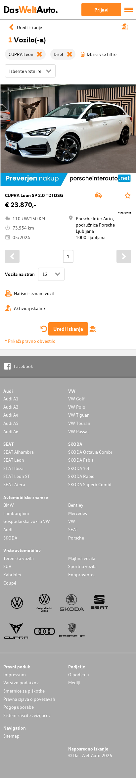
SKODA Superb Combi (89, 484)
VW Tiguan (79, 415)
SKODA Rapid (81, 476)
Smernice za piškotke (24, 691)
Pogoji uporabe (18, 707)
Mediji (74, 682)
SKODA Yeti (79, 468)
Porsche (76, 538)
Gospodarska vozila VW (26, 521)
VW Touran (79, 423)
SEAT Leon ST (16, 476)
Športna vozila (82, 566)
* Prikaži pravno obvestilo (30, 341)
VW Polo (76, 407)
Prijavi (101, 9)
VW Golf (76, 398)
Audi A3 (11, 407)
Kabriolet (12, 574)
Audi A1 (11, 398)
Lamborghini (16, 513)
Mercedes (77, 513)
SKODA (10, 538)
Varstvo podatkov (21, 682)
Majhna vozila (81, 558)
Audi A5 (11, 423)
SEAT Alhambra (18, 452)
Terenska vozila (18, 558)
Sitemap (11, 736)
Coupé (9, 583)
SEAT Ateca (14, 484)
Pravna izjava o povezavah (29, 699)
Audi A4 (11, 415)
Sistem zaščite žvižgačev (27, 715)
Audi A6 (11, 431)
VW (71, 521)
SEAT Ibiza (13, 468)
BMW (8, 505)
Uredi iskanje (68, 329)
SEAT (73, 529)
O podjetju (78, 674)
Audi (7, 529)
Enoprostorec (81, 574)
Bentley (75, 505)
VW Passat (78, 431)
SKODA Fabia (81, 460)
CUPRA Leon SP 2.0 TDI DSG (34, 195)
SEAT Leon (13, 460)
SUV (7, 566)
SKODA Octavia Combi (90, 452)
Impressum (14, 674)
